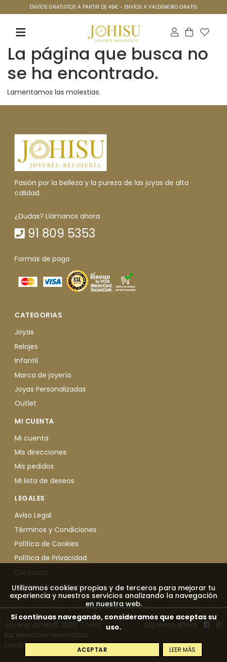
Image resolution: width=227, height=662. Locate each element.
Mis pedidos (34, 467)
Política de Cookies (47, 544)
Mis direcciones (40, 452)
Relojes (26, 346)
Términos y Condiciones (56, 530)
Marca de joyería (43, 375)
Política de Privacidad (51, 558)
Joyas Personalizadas (50, 389)
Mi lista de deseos (44, 481)
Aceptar (92, 650)
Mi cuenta (32, 438)
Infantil (26, 360)
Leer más (182, 650)
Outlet (25, 404)
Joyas (24, 332)
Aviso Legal (33, 515)
